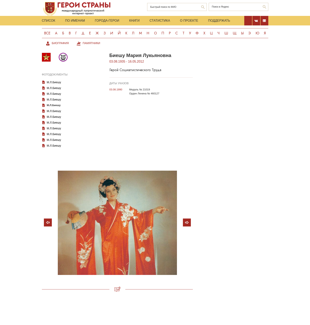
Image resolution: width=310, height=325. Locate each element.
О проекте (189, 20)
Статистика (160, 20)
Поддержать (219, 20)
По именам (75, 20)
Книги (134, 20)
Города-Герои (107, 20)
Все (47, 33)
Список (48, 20)
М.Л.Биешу (54, 82)
